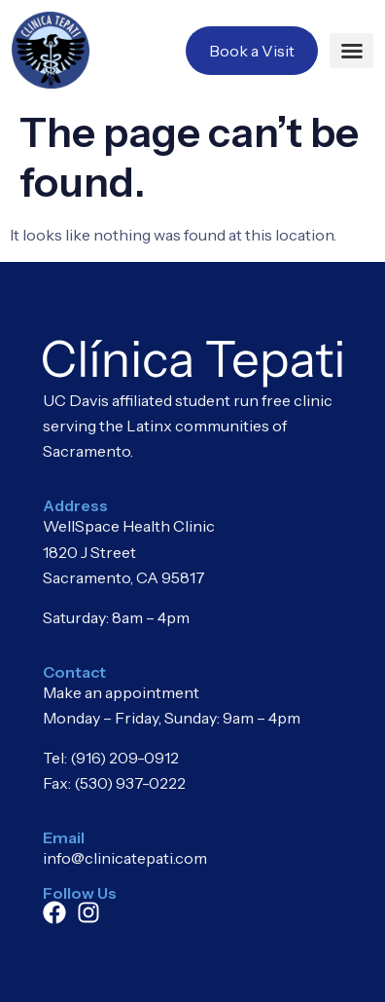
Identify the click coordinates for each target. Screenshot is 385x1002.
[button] (351, 50)
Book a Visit (252, 50)
